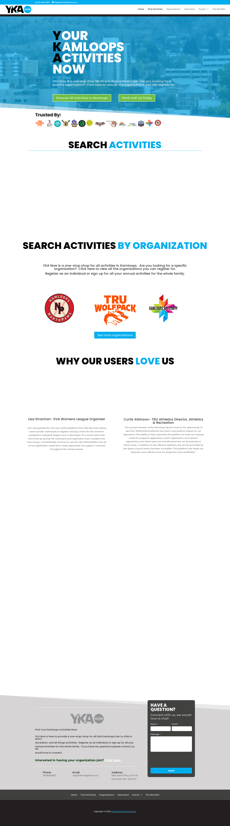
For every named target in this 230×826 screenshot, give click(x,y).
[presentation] (173, 759)
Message (156, 734)
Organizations (173, 10)
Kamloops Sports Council (123, 811)
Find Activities (155, 10)
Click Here (113, 760)
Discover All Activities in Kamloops (82, 98)
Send (171, 770)
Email (76, 772)
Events (202, 10)
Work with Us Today (137, 98)
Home (141, 10)
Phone (47, 772)
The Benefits (219, 10)
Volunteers (189, 10)
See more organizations (115, 335)
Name (154, 724)
